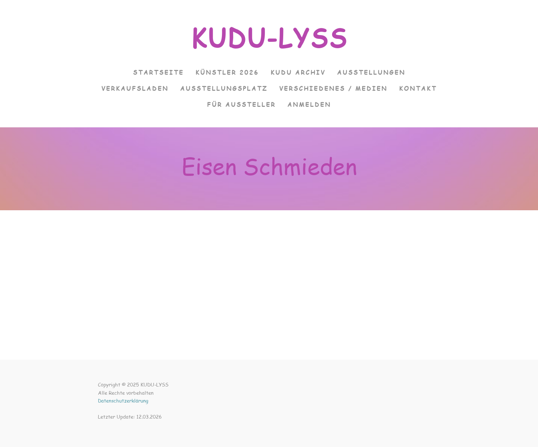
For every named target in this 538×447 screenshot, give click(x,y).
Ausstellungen (371, 72)
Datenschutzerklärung (123, 400)
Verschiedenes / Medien (333, 88)
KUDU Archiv (297, 72)
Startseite (158, 72)
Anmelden (309, 104)
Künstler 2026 (227, 72)
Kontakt (418, 88)
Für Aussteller (241, 104)
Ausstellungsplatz (224, 88)
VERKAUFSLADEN (134, 88)
